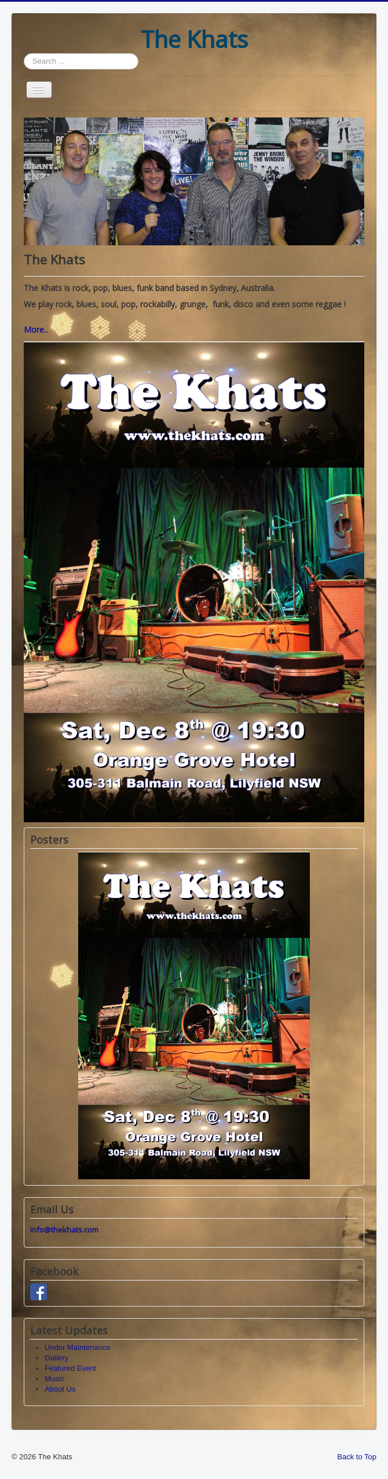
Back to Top (356, 1456)
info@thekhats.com (64, 1229)
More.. (35, 329)
